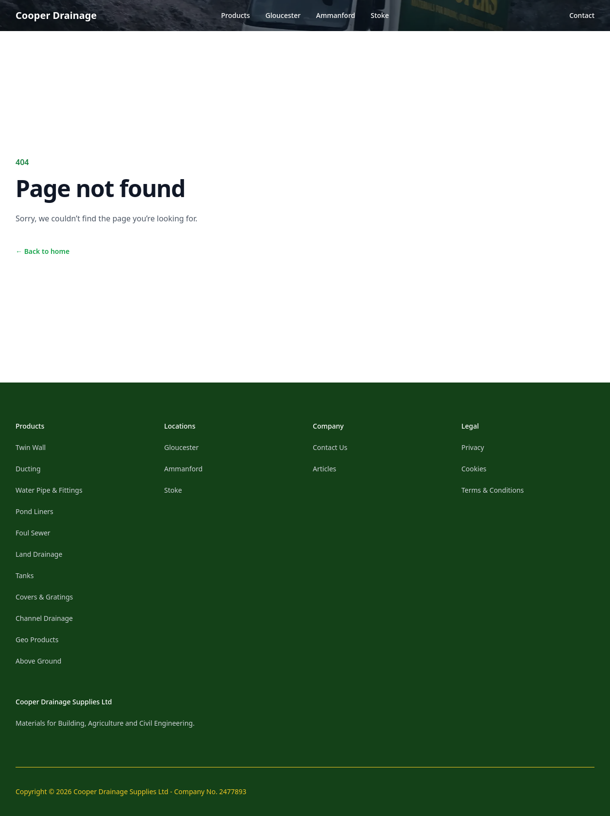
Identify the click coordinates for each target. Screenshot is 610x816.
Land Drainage (39, 554)
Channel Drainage (44, 618)
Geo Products (37, 639)
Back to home (42, 251)
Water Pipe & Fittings (49, 490)
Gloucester (283, 15)
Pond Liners (34, 511)
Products (235, 15)
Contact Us (330, 447)
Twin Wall (31, 447)
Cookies (473, 468)
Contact (581, 15)
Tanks (25, 575)
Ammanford (335, 15)
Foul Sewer (33, 532)
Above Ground (38, 661)
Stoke (380, 15)
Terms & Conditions (492, 490)
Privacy (472, 447)
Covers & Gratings (44, 596)
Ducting (28, 468)
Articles (324, 468)
